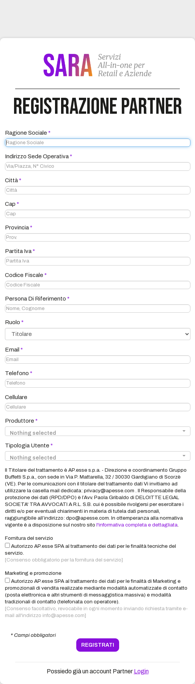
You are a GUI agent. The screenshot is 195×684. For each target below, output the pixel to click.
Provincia (18, 227)
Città (13, 180)
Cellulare (16, 397)
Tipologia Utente (29, 445)
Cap (12, 204)
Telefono (18, 373)
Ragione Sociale (27, 133)
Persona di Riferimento (37, 299)
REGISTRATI (97, 645)
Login (141, 671)
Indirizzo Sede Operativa (38, 156)
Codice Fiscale (26, 275)
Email (14, 350)
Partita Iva (20, 251)
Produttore (21, 421)
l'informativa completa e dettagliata (137, 525)
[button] (97, 431)
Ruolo (14, 322)
